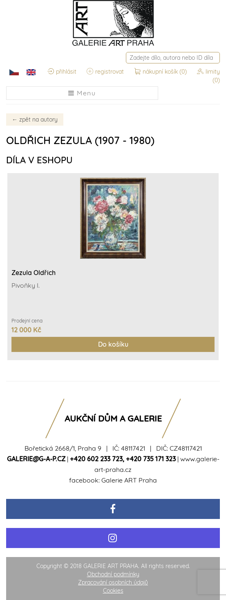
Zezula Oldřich (33, 272)
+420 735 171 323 (151, 459)
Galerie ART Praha (129, 480)
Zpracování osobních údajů (113, 582)
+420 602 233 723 (96, 459)
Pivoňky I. (25, 285)
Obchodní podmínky (113, 574)
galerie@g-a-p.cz (36, 459)
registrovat (105, 71)
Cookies (113, 590)
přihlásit (61, 71)
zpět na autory (35, 119)
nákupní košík (161, 71)
